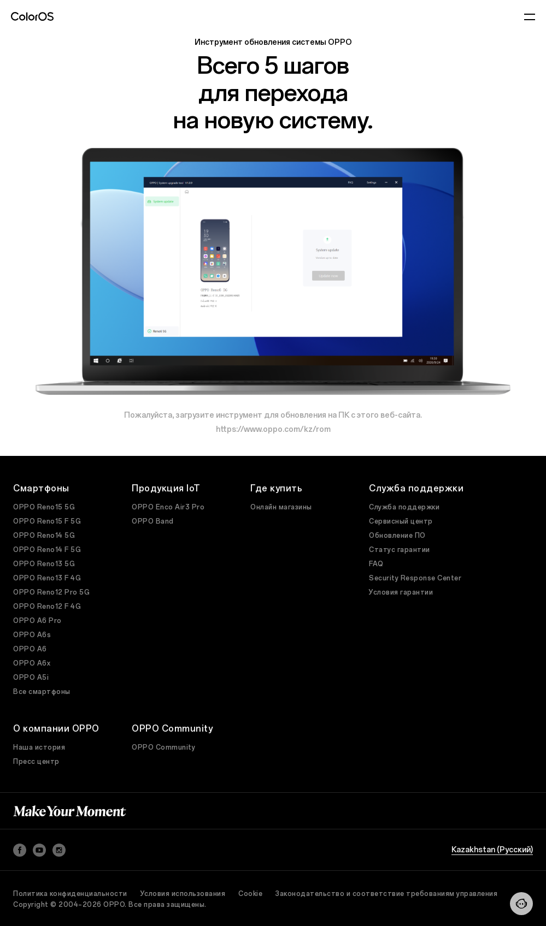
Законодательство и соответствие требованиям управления (386, 894)
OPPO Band (153, 521)
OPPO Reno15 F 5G (47, 521)
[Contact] (521, 903)
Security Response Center (415, 578)
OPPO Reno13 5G (44, 564)
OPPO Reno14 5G (44, 535)
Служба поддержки (404, 507)
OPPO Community (163, 747)
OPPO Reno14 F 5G (47, 550)
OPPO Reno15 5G (44, 507)
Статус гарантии (399, 550)
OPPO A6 (30, 649)
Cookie (250, 894)
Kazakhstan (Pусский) (492, 850)
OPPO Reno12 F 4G (47, 606)
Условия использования (183, 894)
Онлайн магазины (281, 507)
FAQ (376, 564)
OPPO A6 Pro (37, 621)
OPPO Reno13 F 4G (47, 578)
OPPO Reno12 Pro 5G (51, 592)
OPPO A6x (31, 663)
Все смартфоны (42, 692)
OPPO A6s (32, 635)
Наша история (39, 747)
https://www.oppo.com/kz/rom (273, 429)
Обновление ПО (397, 535)
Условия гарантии (401, 592)
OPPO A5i (31, 677)
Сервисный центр (401, 521)
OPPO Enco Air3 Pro (168, 507)
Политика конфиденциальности (70, 894)
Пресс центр (36, 761)
